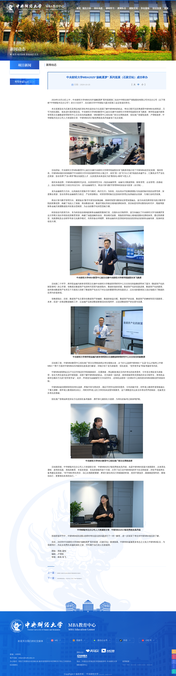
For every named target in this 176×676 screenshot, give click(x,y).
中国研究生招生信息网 (131, 664)
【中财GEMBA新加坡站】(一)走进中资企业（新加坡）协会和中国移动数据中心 (97, 578)
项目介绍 (86, 8)
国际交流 (133, 8)
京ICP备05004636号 (93, 673)
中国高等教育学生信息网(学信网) (135, 660)
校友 (166, 8)
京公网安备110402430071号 (114, 673)
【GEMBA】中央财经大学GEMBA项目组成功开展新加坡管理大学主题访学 (95, 572)
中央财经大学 (127, 657)
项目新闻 (21, 54)
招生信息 (98, 8)
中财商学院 (139, 657)
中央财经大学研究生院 (153, 657)
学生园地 (145, 8)
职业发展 (157, 8)
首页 (78, 8)
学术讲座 (20, 80)
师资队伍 (121, 8)
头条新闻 (20, 73)
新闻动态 (30, 54)
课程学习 (110, 8)
